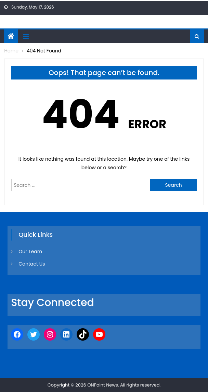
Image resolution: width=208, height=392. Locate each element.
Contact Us (31, 263)
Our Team (30, 251)
